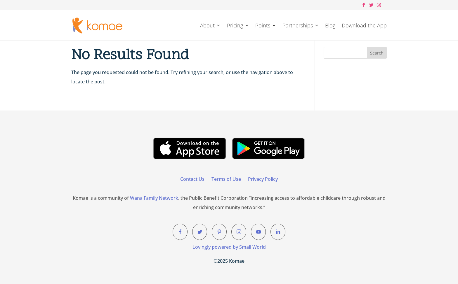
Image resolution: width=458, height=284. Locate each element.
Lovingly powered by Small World (229, 247)
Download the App (364, 26)
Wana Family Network (154, 198)
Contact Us (192, 179)
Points (262, 26)
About (207, 26)
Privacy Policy (263, 179)
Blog (330, 26)
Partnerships (297, 26)
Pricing (235, 26)
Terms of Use (226, 179)
